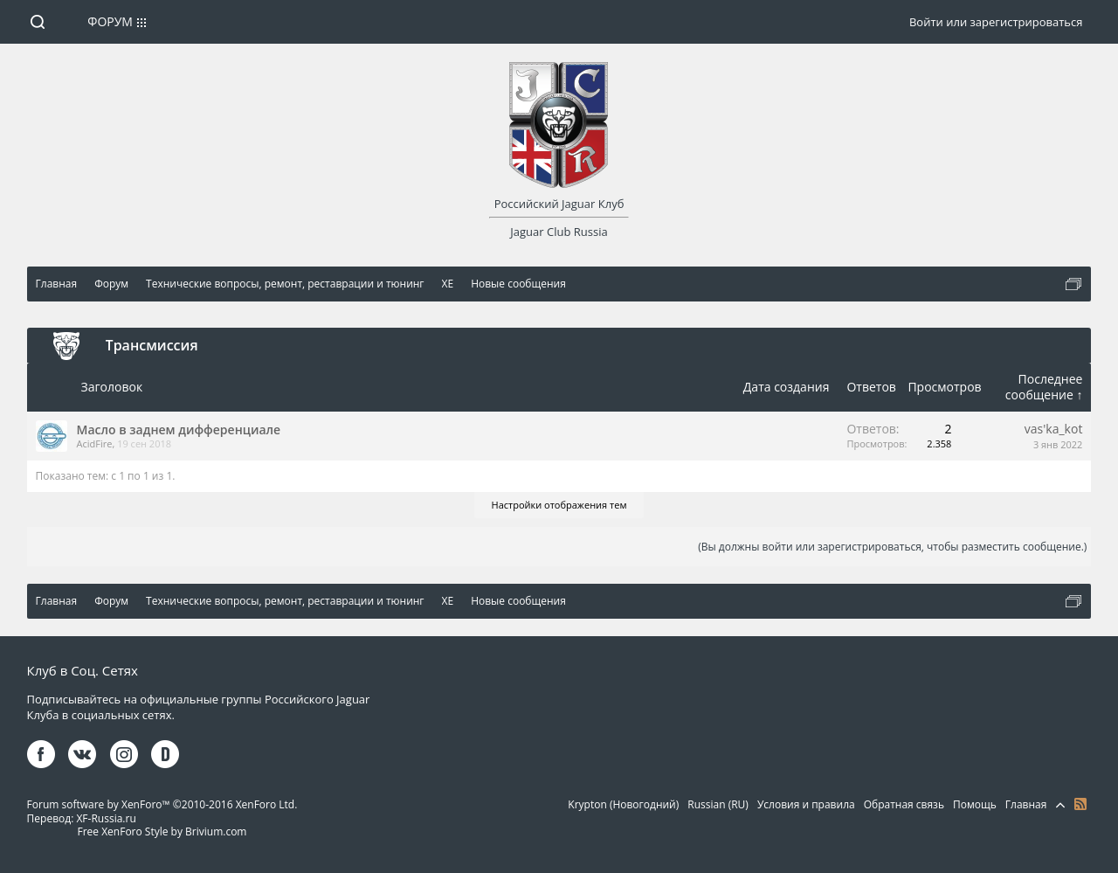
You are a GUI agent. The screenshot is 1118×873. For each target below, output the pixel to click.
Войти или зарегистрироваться (995, 22)
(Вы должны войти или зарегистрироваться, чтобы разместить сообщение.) (892, 546)
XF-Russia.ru (105, 818)
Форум (110, 21)
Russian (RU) (718, 804)
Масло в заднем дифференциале (179, 429)
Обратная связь (904, 804)
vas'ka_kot (1054, 428)
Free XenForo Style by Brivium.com (161, 831)
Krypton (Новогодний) (623, 804)
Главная (1026, 804)
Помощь (975, 804)
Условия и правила (806, 804)
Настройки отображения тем (559, 504)
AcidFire (95, 443)
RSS (1080, 804)
